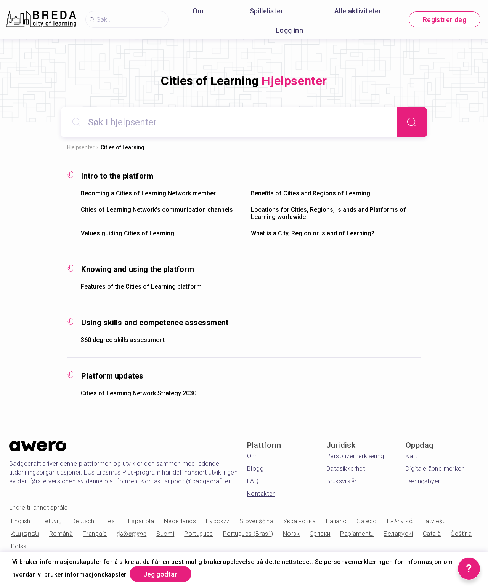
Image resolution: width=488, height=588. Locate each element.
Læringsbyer (423, 481)
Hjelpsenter (81, 147)
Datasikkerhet (345, 468)
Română (61, 533)
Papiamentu (357, 533)
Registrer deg (444, 20)
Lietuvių (51, 521)
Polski (19, 546)
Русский (218, 521)
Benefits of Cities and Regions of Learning (310, 193)
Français (95, 533)
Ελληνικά (400, 521)
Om (198, 11)
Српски (320, 533)
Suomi (165, 533)
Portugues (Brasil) (248, 533)
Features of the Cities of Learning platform (141, 286)
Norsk (291, 533)
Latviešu (434, 521)
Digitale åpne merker (435, 468)
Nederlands (180, 521)
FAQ (252, 481)
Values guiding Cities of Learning (127, 233)
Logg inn (289, 30)
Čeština (461, 533)
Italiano (336, 521)
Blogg (255, 468)
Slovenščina (256, 521)
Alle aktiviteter (358, 11)
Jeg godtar (161, 574)
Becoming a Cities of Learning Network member (148, 193)
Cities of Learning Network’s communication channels (157, 209)
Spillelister (267, 11)
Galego (366, 521)
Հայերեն (25, 533)
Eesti (111, 521)
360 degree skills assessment (123, 340)
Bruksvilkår (341, 481)
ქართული (131, 533)
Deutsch (83, 521)
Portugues (198, 533)
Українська (299, 521)
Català (432, 533)
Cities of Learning (122, 147)
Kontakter (261, 493)
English (20, 521)
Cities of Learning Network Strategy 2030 (138, 393)
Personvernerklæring (355, 456)
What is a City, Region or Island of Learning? (312, 233)
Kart (411, 456)
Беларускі (398, 533)
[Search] (411, 122)
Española (141, 521)
